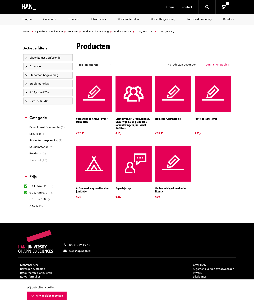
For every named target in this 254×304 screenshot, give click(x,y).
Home (170, 7)
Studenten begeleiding (94, 31)
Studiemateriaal (121, 31)
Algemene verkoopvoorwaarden (213, 268)
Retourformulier (30, 276)
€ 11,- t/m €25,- (142, 31)
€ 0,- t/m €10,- (37, 199)
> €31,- (34, 205)
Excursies (71, 31)
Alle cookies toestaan (47, 295)
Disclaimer (199, 276)
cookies (50, 287)
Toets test (38, 160)
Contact (187, 7)
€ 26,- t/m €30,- (38, 192)
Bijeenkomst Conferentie (47, 31)
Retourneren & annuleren (36, 272)
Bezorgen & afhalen (32, 268)
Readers (37, 153)
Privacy (197, 272)
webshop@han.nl (80, 250)
